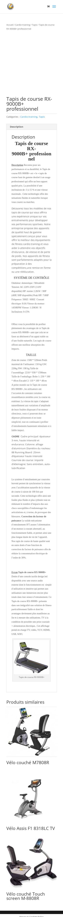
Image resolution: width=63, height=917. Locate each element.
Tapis (34, 24)
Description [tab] (16, 124)
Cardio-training (22, 24)
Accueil (9, 24)
